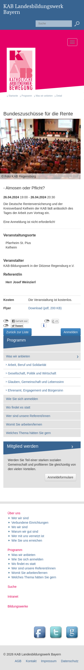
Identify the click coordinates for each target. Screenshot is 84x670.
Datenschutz (69, 661)
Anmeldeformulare (60, 477)
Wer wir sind (20, 518)
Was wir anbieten (44, 96)
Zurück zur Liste (17, 332)
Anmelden (71, 332)
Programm (27, 96)
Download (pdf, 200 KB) (45, 308)
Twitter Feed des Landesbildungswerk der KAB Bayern (56, 633)
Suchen (77, 24)
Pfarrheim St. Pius (42, 245)
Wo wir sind (19, 527)
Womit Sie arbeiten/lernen (24, 424)
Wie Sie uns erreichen (26, 540)
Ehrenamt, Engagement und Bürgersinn (34, 390)
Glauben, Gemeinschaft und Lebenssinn (34, 382)
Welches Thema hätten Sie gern (28, 433)
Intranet (13, 596)
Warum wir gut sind (24, 531)
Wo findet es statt (18, 407)
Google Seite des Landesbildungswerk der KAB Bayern (72, 633)
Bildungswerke (18, 606)
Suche (12, 586)
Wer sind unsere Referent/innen (28, 416)
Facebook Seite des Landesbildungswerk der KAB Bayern (40, 633)
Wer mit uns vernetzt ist (27, 536)
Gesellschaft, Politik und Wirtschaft (30, 373)
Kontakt (31, 661)
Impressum (48, 661)
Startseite (13, 96)
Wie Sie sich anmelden (22, 399)
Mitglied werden (22, 446)
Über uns (14, 513)
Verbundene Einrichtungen (29, 522)
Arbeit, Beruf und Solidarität (25, 365)
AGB (18, 661)
